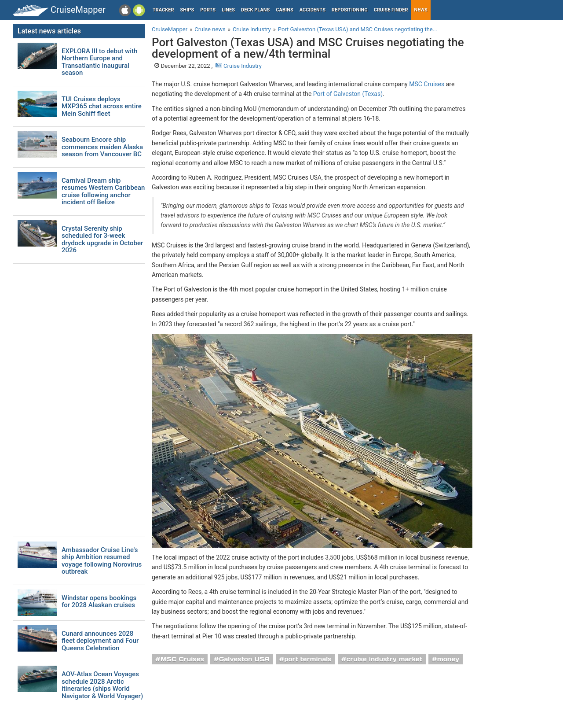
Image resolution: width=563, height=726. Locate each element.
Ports (208, 10)
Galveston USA (244, 659)
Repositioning (350, 10)
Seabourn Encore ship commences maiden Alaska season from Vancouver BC (102, 147)
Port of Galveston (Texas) (348, 93)
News (421, 10)
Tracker (163, 10)
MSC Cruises (426, 84)
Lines (228, 10)
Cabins (284, 10)
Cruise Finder (391, 10)
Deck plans (255, 10)
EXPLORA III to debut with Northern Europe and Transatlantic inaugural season (99, 62)
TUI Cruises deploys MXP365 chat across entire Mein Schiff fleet (102, 107)
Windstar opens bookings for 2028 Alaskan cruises (99, 601)
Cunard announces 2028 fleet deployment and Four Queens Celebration (100, 641)
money (448, 659)
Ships (187, 10)
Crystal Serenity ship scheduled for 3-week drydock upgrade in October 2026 (102, 239)
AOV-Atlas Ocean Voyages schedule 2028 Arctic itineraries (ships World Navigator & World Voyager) (102, 685)
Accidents (312, 10)
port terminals (308, 659)
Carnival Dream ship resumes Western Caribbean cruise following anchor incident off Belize (103, 191)
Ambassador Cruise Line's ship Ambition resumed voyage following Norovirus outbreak (102, 560)
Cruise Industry (239, 66)
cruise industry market (384, 659)
